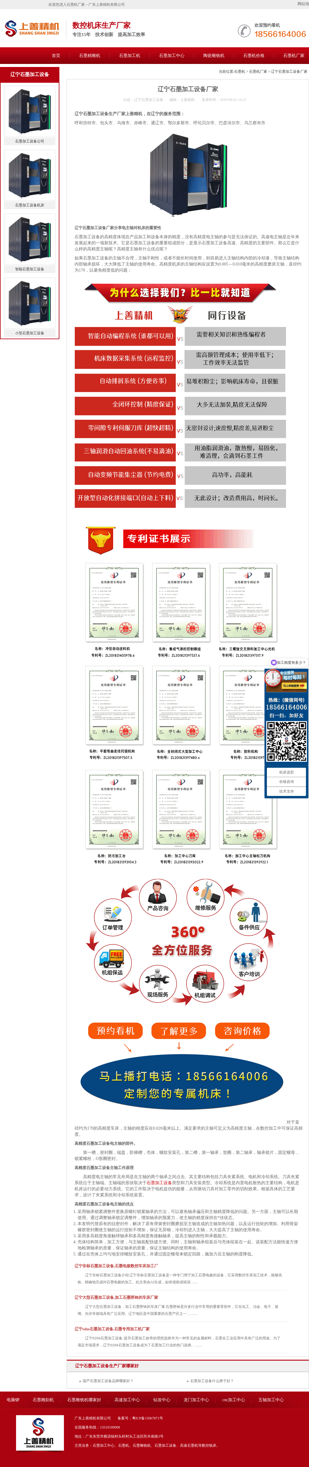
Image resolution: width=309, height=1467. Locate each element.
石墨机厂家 (258, 71)
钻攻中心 (161, 1400)
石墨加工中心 (171, 55)
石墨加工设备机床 (29, 205)
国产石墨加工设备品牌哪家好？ (108, 1381)
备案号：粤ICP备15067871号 (140, 1418)
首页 (56, 55)
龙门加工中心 (196, 1400)
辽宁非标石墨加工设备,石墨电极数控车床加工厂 (116, 1266)
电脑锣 (13, 1400)
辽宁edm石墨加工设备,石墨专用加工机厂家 (112, 1329)
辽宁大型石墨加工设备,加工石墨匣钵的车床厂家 (116, 1297)
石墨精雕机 (89, 55)
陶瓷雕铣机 (213, 55)
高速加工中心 (127, 1400)
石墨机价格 (253, 55)
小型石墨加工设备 (29, 333)
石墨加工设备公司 (29, 141)
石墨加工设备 (159, 1183)
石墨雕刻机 (43, 1400)
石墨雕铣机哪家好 (84, 1400)
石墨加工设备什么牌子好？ (212, 1381)
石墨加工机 (129, 55)
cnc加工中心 (233, 1400)
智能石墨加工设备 (29, 269)
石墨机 (239, 71)
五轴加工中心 (271, 1400)
